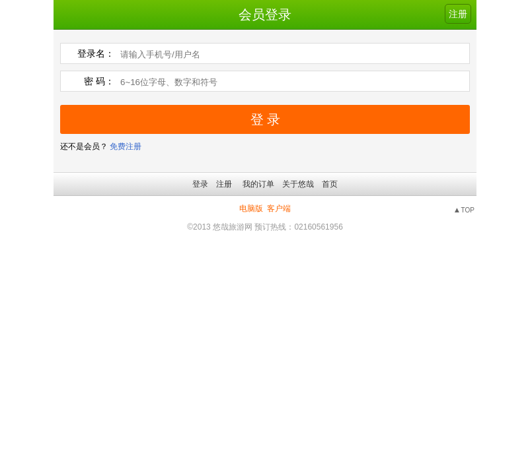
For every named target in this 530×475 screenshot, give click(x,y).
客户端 (279, 208)
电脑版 (251, 208)
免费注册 (125, 146)
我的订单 (258, 184)
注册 (458, 14)
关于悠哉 (298, 184)
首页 (330, 184)
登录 (200, 184)
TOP (467, 210)
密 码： (99, 81)
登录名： (95, 53)
